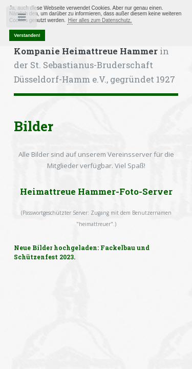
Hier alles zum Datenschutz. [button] (100, 20)
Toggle (22, 19)
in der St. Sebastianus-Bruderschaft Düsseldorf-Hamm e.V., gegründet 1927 (94, 65)
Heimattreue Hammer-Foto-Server (96, 191)
